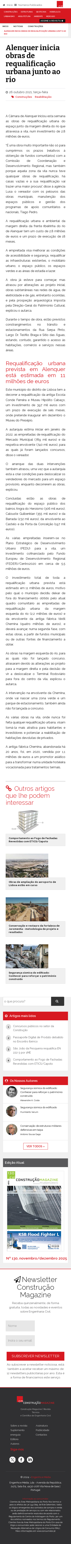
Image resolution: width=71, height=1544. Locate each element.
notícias (18, 26)
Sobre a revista (18, 1425)
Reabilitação (43, 96)
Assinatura (42, 1425)
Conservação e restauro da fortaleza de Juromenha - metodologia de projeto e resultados (34, 928)
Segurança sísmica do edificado (38, 1107)
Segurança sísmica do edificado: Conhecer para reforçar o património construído (32, 975)
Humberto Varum (29, 1112)
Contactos (41, 1434)
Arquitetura (24, 16)
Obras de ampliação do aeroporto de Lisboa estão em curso (32, 884)
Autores (14, 1443)
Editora (14, 1439)
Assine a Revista (52, 20)
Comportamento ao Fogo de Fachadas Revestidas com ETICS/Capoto (33, 840)
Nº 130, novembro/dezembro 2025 (36, 1258)
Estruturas (27, 12)
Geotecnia (41, 12)
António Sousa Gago (30, 1134)
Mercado (50, 16)
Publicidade (42, 1430)
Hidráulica (55, 12)
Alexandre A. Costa (30, 1100)
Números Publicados (28, 5)
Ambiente (38, 16)
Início (8, 5)
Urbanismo (9, 16)
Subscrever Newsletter (35, 1356)
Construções (10, 12)
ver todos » (36, 1146)
